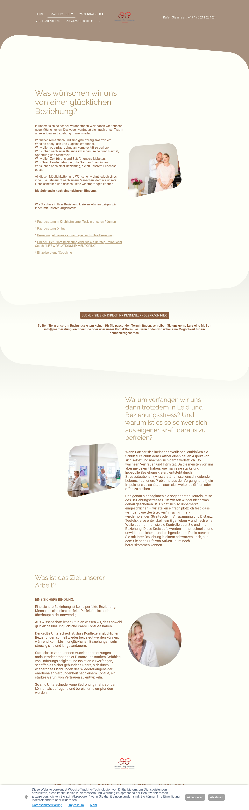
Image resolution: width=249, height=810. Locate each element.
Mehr (93, 805)
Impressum (76, 805)
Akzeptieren (195, 797)
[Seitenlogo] (124, 17)
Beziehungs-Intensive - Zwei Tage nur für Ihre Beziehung (75, 235)
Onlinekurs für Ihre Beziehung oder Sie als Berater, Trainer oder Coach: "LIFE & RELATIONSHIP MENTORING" (78, 244)
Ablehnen (216, 797)
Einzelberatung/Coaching (54, 252)
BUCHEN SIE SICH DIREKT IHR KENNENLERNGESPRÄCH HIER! (124, 315)
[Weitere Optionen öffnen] (100, 21)
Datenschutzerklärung (47, 805)
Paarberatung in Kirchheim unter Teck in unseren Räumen (76, 222)
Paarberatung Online (51, 228)
